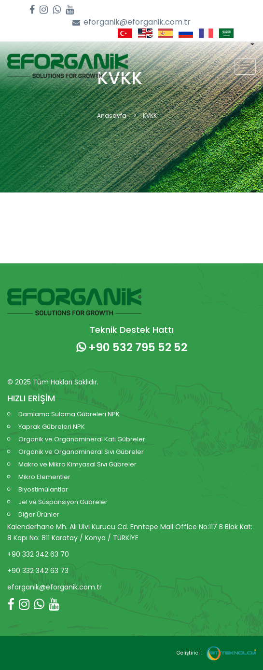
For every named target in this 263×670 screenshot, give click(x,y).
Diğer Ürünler (38, 514)
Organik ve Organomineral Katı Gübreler (81, 439)
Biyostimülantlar (43, 489)
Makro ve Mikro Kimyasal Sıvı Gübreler (77, 464)
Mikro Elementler (44, 476)
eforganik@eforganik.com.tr (131, 22)
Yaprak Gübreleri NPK (51, 426)
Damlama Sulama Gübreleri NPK (69, 414)
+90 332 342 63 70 (38, 554)
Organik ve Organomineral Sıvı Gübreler (81, 451)
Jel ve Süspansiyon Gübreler (63, 501)
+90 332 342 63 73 (38, 570)
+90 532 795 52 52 (131, 347)
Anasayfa (111, 115)
